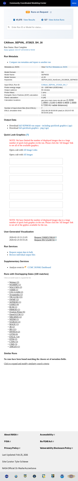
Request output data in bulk (21, 252)
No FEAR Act (46, 441)
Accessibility (46, 434)
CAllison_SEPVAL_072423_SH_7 (54, 85)
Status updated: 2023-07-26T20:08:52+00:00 (19, 50)
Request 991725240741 (45, 240)
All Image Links (30, 150)
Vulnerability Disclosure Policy (55, 448)
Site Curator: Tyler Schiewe (15, 461)
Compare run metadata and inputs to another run (30, 62)
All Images (28, 154)
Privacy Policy (11, 448)
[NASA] (6, 3)
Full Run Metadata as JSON (56, 67)
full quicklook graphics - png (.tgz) (34, 128)
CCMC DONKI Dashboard (37, 267)
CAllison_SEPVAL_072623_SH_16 (23, 42)
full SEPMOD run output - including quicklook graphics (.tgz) (45, 125)
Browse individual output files (22, 255)
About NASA (10, 434)
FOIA (6, 441)
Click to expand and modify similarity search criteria (26, 364)
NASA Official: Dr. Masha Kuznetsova (19, 468)
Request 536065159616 (45, 237)
